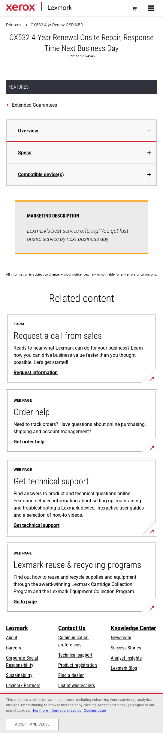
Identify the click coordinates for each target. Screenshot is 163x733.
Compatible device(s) (41, 174)
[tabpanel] (81, 231)
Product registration (77, 665)
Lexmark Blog (124, 668)
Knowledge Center (133, 628)
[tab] (81, 131)
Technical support (75, 655)
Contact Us (72, 628)
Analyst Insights (126, 658)
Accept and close (32, 724)
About (11, 637)
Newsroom (121, 637)
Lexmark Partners (23, 685)
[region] (81, 713)
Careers (13, 648)
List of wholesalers (76, 685)
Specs (24, 152)
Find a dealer (71, 675)
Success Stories (126, 648)
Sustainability (19, 675)
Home (76, 7)
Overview (28, 131)
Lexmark (17, 628)
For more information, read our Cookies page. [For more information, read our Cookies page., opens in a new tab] (70, 710)
